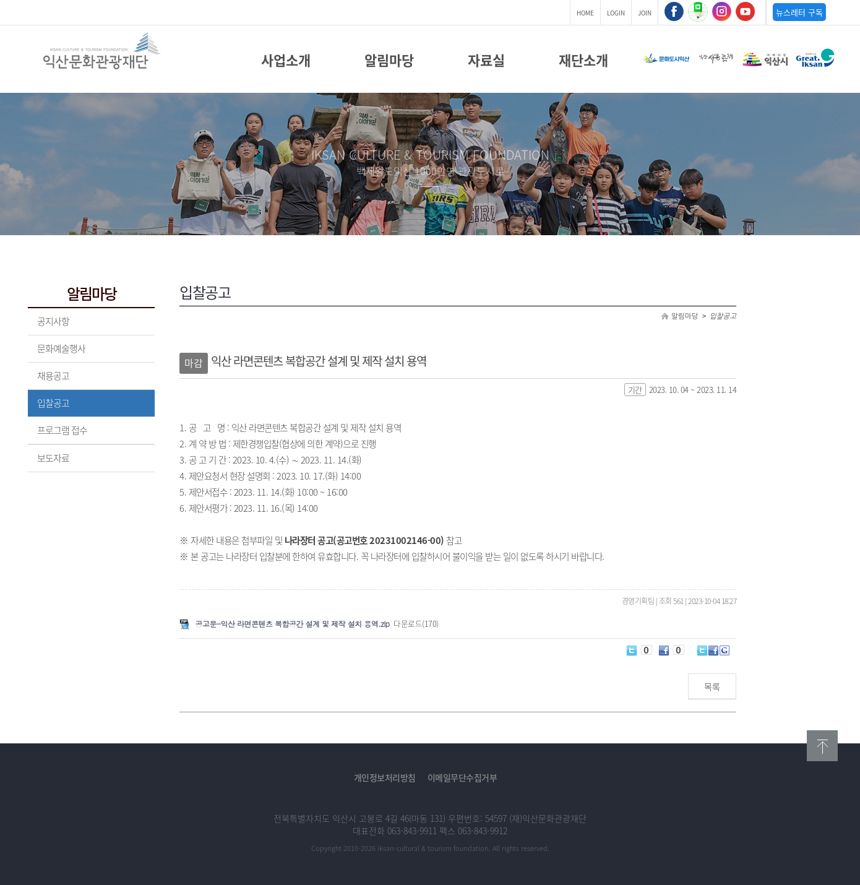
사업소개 (286, 60)
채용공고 (53, 375)
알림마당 (389, 60)
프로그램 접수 (62, 430)
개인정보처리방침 (385, 777)
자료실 (486, 60)
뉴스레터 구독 (799, 12)
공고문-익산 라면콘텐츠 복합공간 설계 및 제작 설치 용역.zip (293, 623)
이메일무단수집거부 (462, 777)
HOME (585, 12)
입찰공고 (53, 403)
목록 (712, 686)
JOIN (644, 12)
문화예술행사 (61, 348)
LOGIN (616, 12)
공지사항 (53, 321)
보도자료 (53, 458)
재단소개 (583, 60)
